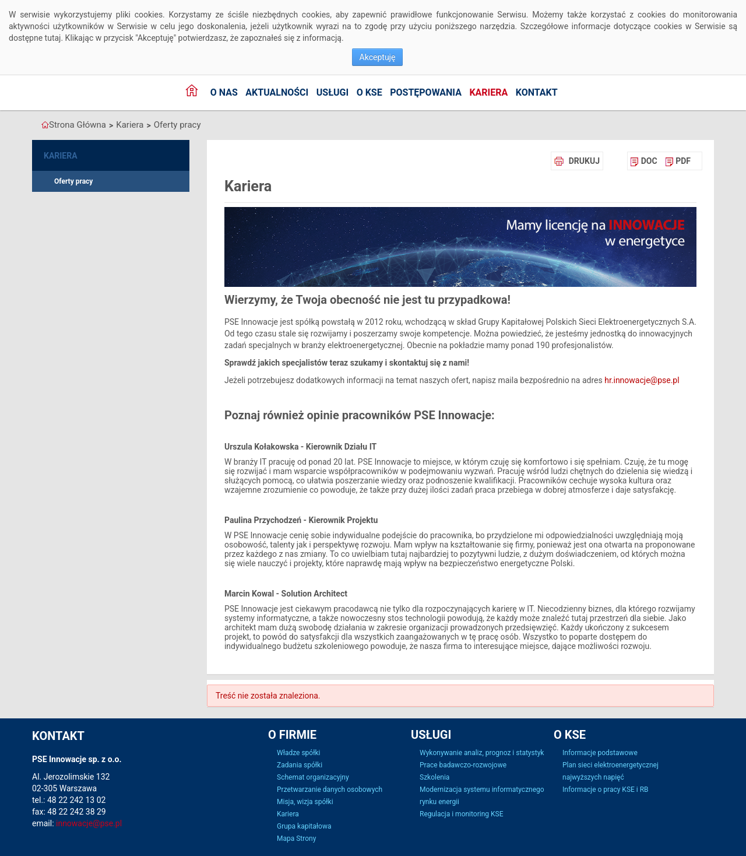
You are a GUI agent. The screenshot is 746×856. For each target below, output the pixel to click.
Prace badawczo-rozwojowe (463, 765)
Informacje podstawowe (600, 753)
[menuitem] (644, 161)
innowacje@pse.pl (89, 823)
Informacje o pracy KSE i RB (605, 789)
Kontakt (537, 92)
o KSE (369, 92)
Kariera (488, 92)
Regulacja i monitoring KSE (461, 814)
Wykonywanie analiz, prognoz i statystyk (482, 753)
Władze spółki (298, 753)
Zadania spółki (299, 765)
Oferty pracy (177, 125)
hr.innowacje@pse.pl (641, 380)
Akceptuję (378, 57)
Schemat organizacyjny (313, 777)
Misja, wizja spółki (305, 802)
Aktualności (276, 92)
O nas (224, 92)
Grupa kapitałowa (304, 826)
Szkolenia (434, 777)
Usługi (332, 92)
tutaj (53, 38)
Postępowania (426, 92)
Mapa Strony (296, 838)
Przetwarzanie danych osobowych (329, 789)
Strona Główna (77, 125)
